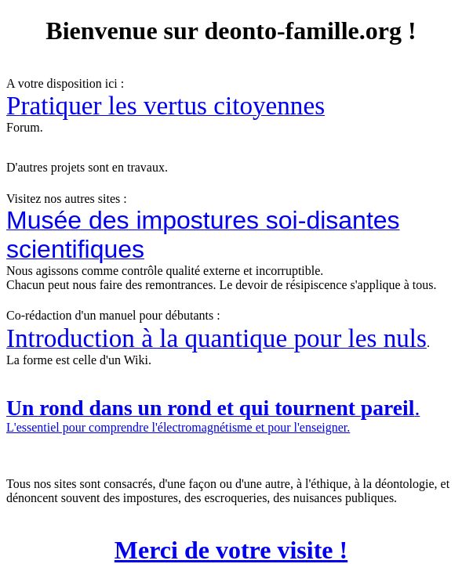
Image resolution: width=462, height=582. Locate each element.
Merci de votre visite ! (231, 550)
